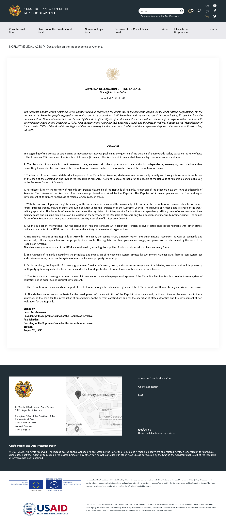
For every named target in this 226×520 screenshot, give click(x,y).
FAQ (140, 395)
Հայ (207, 5)
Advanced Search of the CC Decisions (160, 15)
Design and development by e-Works (156, 432)
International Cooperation (181, 30)
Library (213, 29)
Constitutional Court (17, 30)
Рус (207, 11)
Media (165, 29)
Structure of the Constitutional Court (55, 30)
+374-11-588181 (23, 422)
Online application (148, 386)
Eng (207, 16)
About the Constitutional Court (155, 378)
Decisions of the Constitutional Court (132, 30)
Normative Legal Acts (94, 30)
